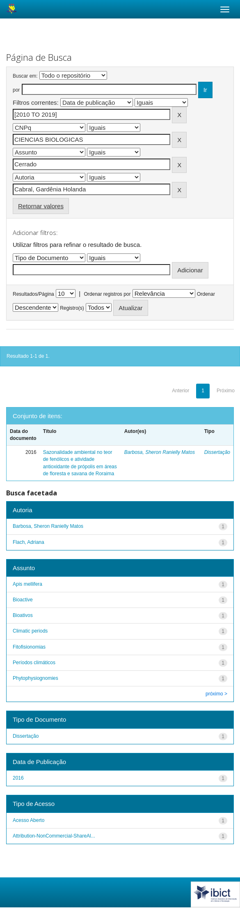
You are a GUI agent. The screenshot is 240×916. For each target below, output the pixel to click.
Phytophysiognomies (35, 678)
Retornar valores (41, 206)
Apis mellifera (27, 584)
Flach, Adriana (28, 542)
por (16, 90)
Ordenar (206, 294)
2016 (18, 778)
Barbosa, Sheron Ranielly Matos (159, 452)
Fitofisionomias (29, 647)
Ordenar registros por (107, 294)
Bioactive (23, 600)
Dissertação (217, 452)
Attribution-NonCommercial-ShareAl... (54, 836)
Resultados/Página (33, 294)
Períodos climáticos (34, 662)
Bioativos (23, 615)
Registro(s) (72, 308)
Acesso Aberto (28, 820)
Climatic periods (30, 631)
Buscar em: (25, 76)
